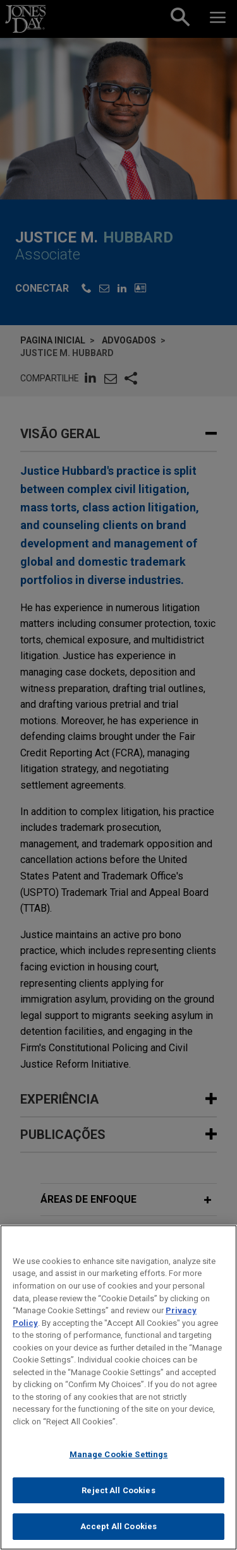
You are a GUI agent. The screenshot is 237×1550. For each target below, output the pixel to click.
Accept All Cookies (118, 1531)
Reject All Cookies (118, 1494)
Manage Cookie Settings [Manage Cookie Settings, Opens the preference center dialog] (119, 1459)
